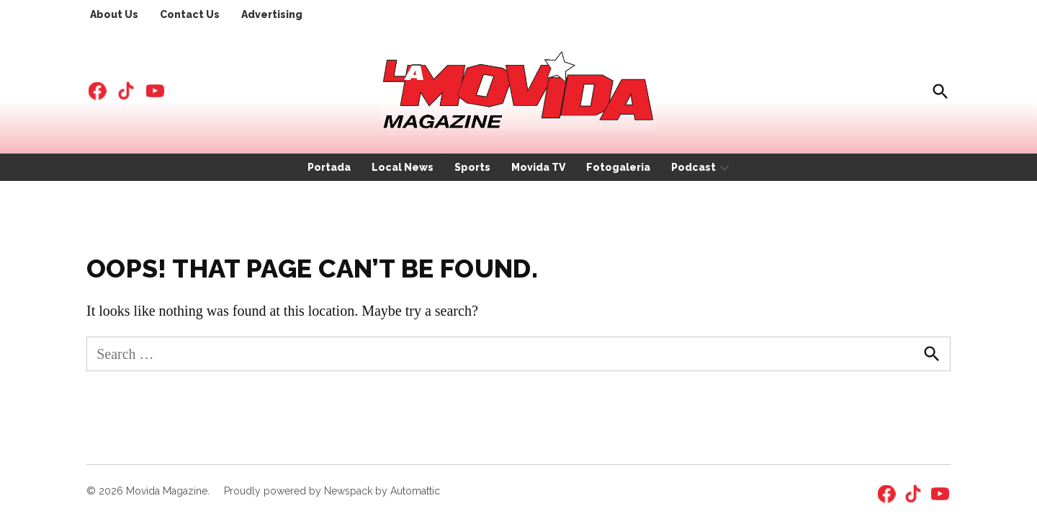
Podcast (693, 167)
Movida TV (538, 167)
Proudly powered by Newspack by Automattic (332, 491)
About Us (114, 14)
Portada (329, 167)
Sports (472, 167)
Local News (403, 167)
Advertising (271, 14)
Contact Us (190, 14)
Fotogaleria (618, 167)
